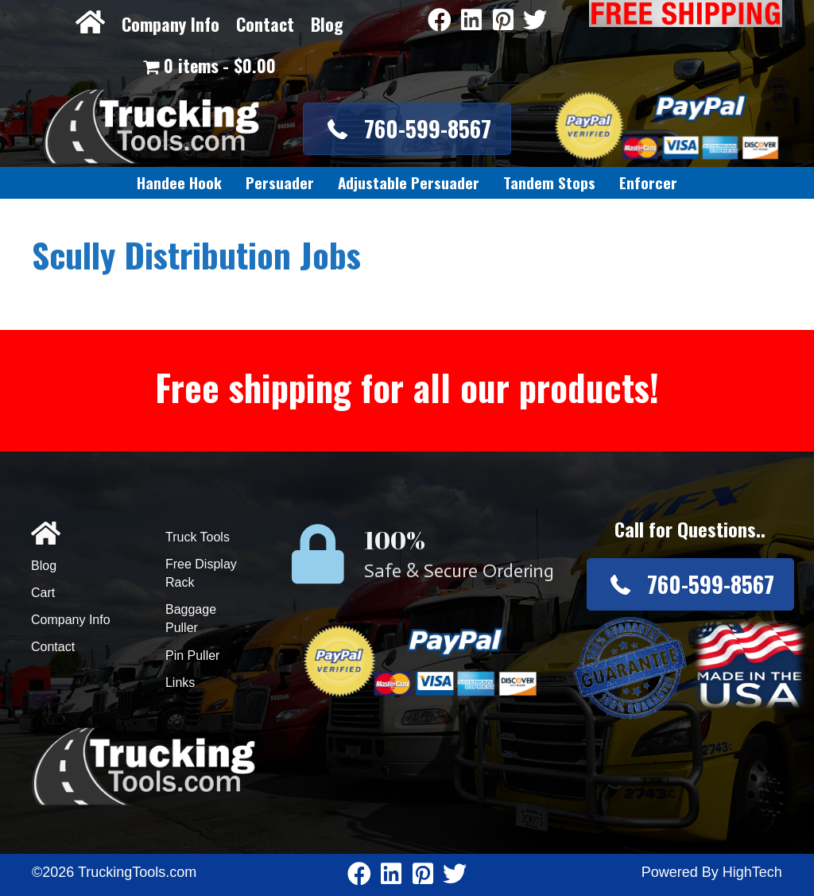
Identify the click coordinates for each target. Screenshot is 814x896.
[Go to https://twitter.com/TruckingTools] (535, 21)
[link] (179, 183)
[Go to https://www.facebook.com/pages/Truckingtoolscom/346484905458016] (440, 21)
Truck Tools (197, 537)
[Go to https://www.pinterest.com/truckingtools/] (503, 21)
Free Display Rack (201, 573)
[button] (406, 128)
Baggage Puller (190, 618)
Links (180, 682)
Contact (265, 24)
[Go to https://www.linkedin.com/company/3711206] (471, 21)
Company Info (170, 24)
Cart (43, 592)
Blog (327, 24)
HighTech (752, 872)
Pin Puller (192, 655)
